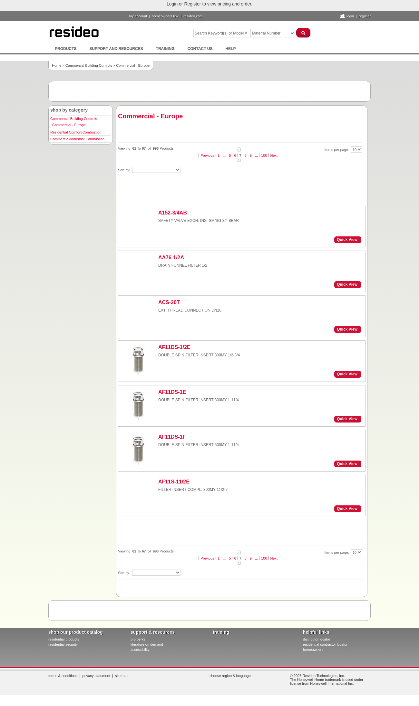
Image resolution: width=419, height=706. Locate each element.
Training (165, 48)
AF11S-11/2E (174, 481)
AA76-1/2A (171, 257)
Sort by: (124, 170)
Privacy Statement (96, 676)
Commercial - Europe (69, 125)
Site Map (122, 676)
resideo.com (193, 16)
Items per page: (337, 150)
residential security (63, 644)
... (224, 155)
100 (264, 155)
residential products (63, 639)
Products (65, 48)
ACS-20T (169, 302)
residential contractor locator (325, 644)
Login (350, 16)
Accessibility (140, 649)
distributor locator (316, 639)
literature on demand (147, 644)
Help (230, 48)
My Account (138, 16)
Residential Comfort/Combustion (75, 132)
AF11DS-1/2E (174, 347)
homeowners (313, 649)
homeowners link (165, 16)
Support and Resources (116, 48)
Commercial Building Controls (88, 65)
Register (365, 16)
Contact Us (200, 48)
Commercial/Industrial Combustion (77, 139)
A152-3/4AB (172, 212)
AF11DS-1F (172, 437)
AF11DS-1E (172, 392)
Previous (207, 155)
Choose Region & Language (230, 676)
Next (274, 155)
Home (56, 65)
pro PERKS (138, 639)
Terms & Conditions (62, 676)
